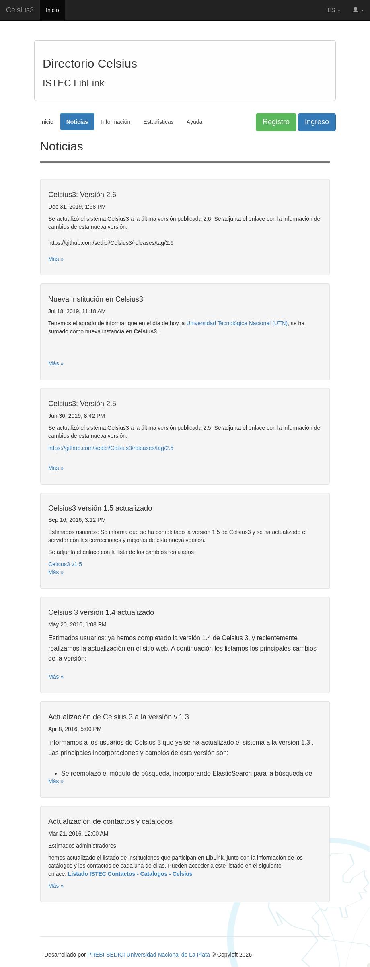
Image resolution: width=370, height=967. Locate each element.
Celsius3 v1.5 (65, 564)
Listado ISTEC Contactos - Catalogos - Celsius (130, 874)
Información (115, 122)
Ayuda (194, 122)
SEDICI (115, 954)
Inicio (52, 10)
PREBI (95, 954)
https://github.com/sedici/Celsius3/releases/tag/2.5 (110, 448)
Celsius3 (20, 10)
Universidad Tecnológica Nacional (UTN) (237, 323)
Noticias (77, 122)
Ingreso (317, 122)
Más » (56, 259)
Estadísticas (158, 122)
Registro (276, 122)
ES (334, 10)
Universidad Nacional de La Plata (168, 954)
